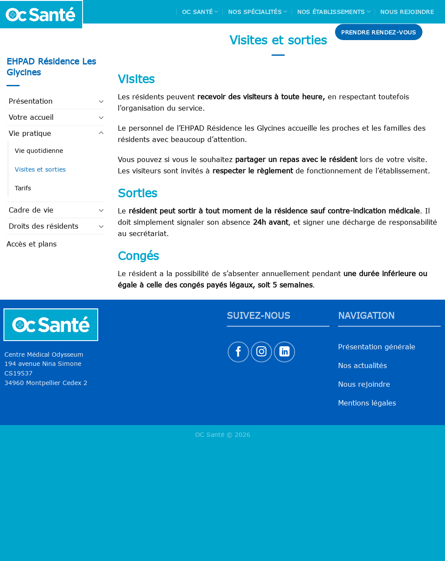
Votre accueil (31, 117)
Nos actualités (362, 365)
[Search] (435, 32)
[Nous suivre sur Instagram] (261, 352)
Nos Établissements (334, 11)
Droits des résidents (43, 226)
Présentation (31, 101)
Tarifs (23, 188)
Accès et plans (31, 244)
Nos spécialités (257, 11)
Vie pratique (30, 133)
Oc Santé (200, 11)
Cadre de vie (31, 210)
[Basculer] (101, 101)
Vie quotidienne (39, 150)
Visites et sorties (40, 169)
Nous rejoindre (407, 11)
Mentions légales (367, 403)
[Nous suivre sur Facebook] (238, 352)
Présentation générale (376, 347)
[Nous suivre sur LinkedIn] (284, 352)
